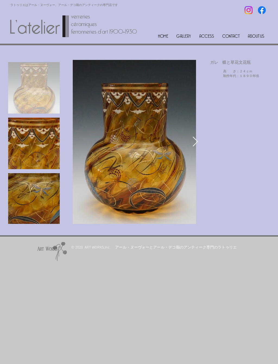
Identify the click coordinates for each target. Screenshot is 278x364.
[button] (183, 36)
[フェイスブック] (262, 10)
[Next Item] (195, 142)
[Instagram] (248, 10)
